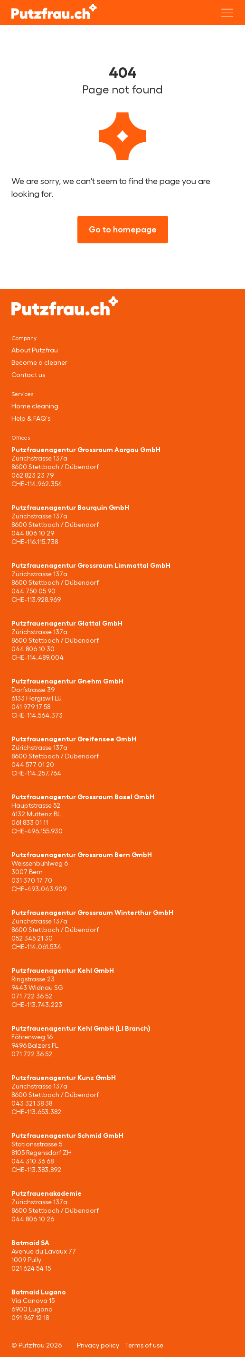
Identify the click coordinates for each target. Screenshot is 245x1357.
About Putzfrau (34, 350)
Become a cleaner (39, 362)
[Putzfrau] (54, 11)
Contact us (28, 374)
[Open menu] (227, 13)
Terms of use (144, 1345)
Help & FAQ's (30, 418)
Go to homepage (123, 229)
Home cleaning (34, 406)
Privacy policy (98, 1345)
